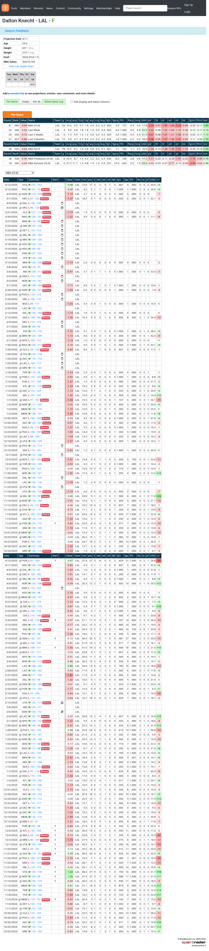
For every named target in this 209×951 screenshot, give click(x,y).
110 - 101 (35, 280)
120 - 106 (35, 262)
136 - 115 (35, 661)
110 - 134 (34, 913)
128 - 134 (34, 203)
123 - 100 (35, 684)
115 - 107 (35, 367)
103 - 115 (34, 904)
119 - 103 (35, 194)
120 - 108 (35, 624)
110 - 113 (34, 230)
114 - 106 (35, 785)
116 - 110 (35, 358)
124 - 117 (35, 707)
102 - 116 (34, 753)
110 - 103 (35, 931)
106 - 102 (35, 670)
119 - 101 (35, 853)
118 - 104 (35, 500)
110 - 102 (35, 688)
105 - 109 (34, 917)
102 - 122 (34, 514)
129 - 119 (35, 477)
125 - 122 (35, 308)
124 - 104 (35, 312)
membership (17, 93)
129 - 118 (35, 354)
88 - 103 (33, 436)
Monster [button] (38, 8)
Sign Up (188, 4)
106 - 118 (34, 611)
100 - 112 (34, 340)
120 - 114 (35, 409)
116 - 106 (35, 894)
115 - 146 (34, 615)
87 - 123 (33, 198)
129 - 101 (35, 290)
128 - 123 (35, 885)
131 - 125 (35, 908)
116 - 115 (35, 537)
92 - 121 (33, 505)
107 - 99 (34, 679)
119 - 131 (34, 698)
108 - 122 (34, 541)
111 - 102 (35, 675)
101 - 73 (34, 189)
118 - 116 (35, 518)
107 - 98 (34, 826)
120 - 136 (34, 574)
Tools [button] (14, 8)
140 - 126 (35, 491)
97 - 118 (33, 771)
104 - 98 (34, 592)
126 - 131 (34, 638)
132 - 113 (35, 702)
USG (144, 120)
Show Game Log (54, 101)
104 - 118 (34, 730)
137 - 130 (35, 225)
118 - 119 (34, 867)
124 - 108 (35, 583)
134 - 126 (35, 239)
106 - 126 (34, 643)
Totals (25, 101)
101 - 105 (34, 395)
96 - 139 (33, 207)
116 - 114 (35, 445)
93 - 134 (33, 835)
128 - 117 (35, 271)
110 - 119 (34, 322)
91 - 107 (33, 399)
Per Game (12, 101)
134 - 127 (35, 597)
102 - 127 (34, 862)
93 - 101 (33, 849)
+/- (158, 179)
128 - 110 (35, 550)
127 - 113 (35, 212)
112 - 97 (34, 569)
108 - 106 (35, 487)
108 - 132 (34, 432)
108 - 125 (34, 468)
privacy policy (198, 945)
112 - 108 (35, 454)
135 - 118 (35, 482)
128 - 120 (35, 528)
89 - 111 (33, 303)
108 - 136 (34, 317)
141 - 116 (35, 386)
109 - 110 (34, 299)
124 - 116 (35, 244)
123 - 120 (35, 464)
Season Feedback (17, 31)
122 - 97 (34, 716)
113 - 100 (35, 812)
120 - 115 (35, 881)
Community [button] (74, 8)
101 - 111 (34, 652)
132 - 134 (34, 830)
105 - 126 (34, 459)
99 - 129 (33, 349)
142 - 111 (35, 345)
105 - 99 (34, 326)
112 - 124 (34, 390)
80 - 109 (33, 839)
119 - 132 (34, 450)
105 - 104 (35, 235)
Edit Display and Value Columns (92, 101)
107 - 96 (34, 633)
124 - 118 (35, 871)
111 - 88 (34, 748)
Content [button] (60, 8)
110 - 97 (34, 267)
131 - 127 (35, 922)
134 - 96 (34, 725)
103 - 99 (34, 807)
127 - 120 (35, 546)
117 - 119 (34, 601)
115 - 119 (34, 775)
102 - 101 (35, 757)
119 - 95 (34, 496)
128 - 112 (35, 721)
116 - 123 (34, 588)
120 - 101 (35, 216)
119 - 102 (35, 780)
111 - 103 (35, 404)
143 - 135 (35, 441)
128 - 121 (35, 413)
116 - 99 (34, 221)
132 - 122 (35, 794)
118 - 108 (35, 739)
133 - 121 (35, 473)
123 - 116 (35, 926)
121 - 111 (35, 509)
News (49, 8)
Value (23, 120)
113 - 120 (34, 276)
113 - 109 (35, 656)
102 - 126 (34, 766)
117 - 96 (34, 743)
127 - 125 (35, 253)
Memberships (104, 8)
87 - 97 (33, 821)
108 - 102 (35, 666)
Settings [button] (88, 8)
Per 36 (36, 101)
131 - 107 (35, 184)
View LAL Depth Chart (21, 66)
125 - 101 (35, 422)
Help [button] (117, 8)
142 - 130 (35, 258)
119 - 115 (35, 331)
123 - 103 (35, 890)
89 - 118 (33, 620)
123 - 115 (35, 523)
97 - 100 (33, 693)
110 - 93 (34, 372)
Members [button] (25, 8)
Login (187, 11)
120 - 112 (35, 711)
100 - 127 (34, 858)
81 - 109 (33, 560)
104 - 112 (34, 363)
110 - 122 (34, 789)
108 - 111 (34, 647)
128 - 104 (35, 285)
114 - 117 (34, 803)
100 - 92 (34, 248)
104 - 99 (34, 876)
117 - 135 (34, 381)
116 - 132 (34, 377)
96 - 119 (33, 427)
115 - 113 (35, 798)
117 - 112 (35, 532)
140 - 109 (35, 565)
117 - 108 (35, 762)
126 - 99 (34, 579)
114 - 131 (34, 899)
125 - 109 (35, 335)
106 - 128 (34, 418)
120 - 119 (35, 606)
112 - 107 (35, 734)
